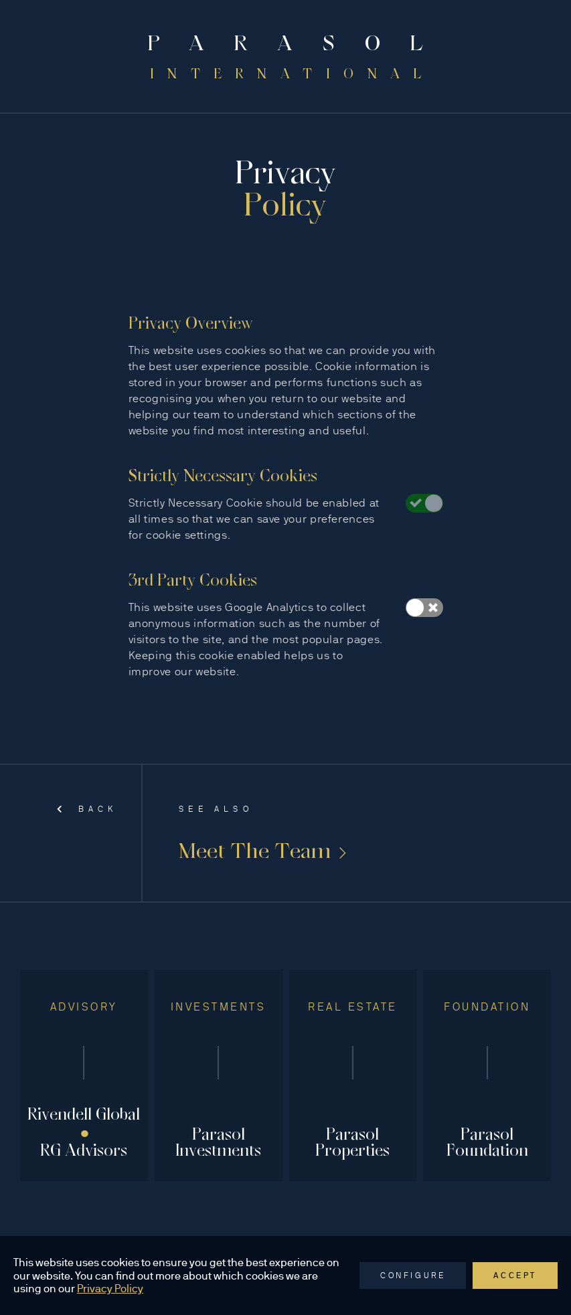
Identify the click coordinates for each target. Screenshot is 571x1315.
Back (87, 809)
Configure (412, 1275)
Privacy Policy (110, 1288)
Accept (515, 1275)
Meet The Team (262, 850)
